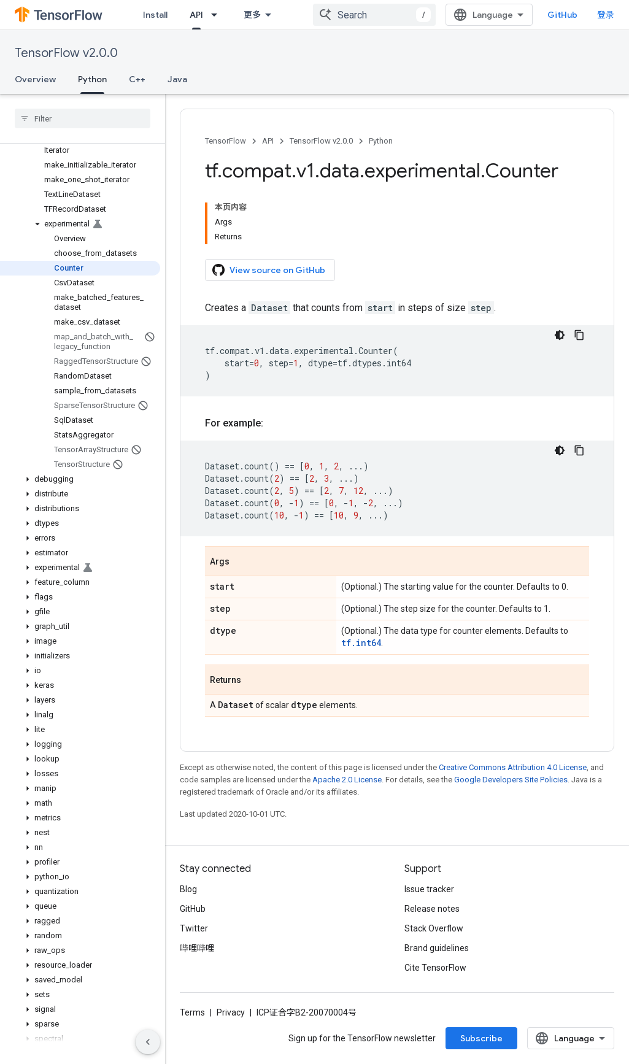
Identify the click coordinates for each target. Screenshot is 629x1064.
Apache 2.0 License (347, 779)
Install (155, 14)
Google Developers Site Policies (511, 779)
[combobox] (374, 15)
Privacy (231, 1012)
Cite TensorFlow (435, 968)
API (268, 140)
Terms (192, 1012)
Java (177, 79)
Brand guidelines (436, 948)
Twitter (194, 928)
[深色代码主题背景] (559, 335)
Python (381, 140)
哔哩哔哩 (197, 948)
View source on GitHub (268, 270)
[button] (80, 224)
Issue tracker (429, 889)
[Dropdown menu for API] (218, 14)
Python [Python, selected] (92, 79)
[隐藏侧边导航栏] (148, 1042)
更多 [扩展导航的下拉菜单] (252, 14)
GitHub (562, 14)
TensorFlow (225, 140)
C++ (137, 79)
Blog (188, 889)
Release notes (432, 909)
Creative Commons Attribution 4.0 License (513, 767)
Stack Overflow (433, 928)
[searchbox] (82, 118)
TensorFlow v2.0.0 (66, 53)
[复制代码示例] (579, 335)
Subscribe (481, 1038)
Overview (35, 79)
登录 (605, 15)
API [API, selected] (196, 14)
